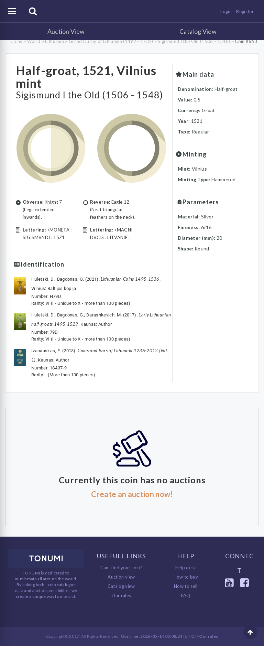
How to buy (186, 577)
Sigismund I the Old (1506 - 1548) (194, 41)
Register (245, 11)
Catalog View (198, 31)
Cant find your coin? (121, 567)
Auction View (66, 31)
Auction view (121, 577)
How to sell (186, 586)
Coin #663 (246, 41)
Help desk (185, 567)
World (34, 41)
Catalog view (121, 586)
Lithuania (54, 41)
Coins (16, 41)
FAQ (185, 595)
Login (226, 11)
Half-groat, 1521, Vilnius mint (86, 76)
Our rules (121, 595)
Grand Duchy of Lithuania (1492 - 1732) (111, 41)
